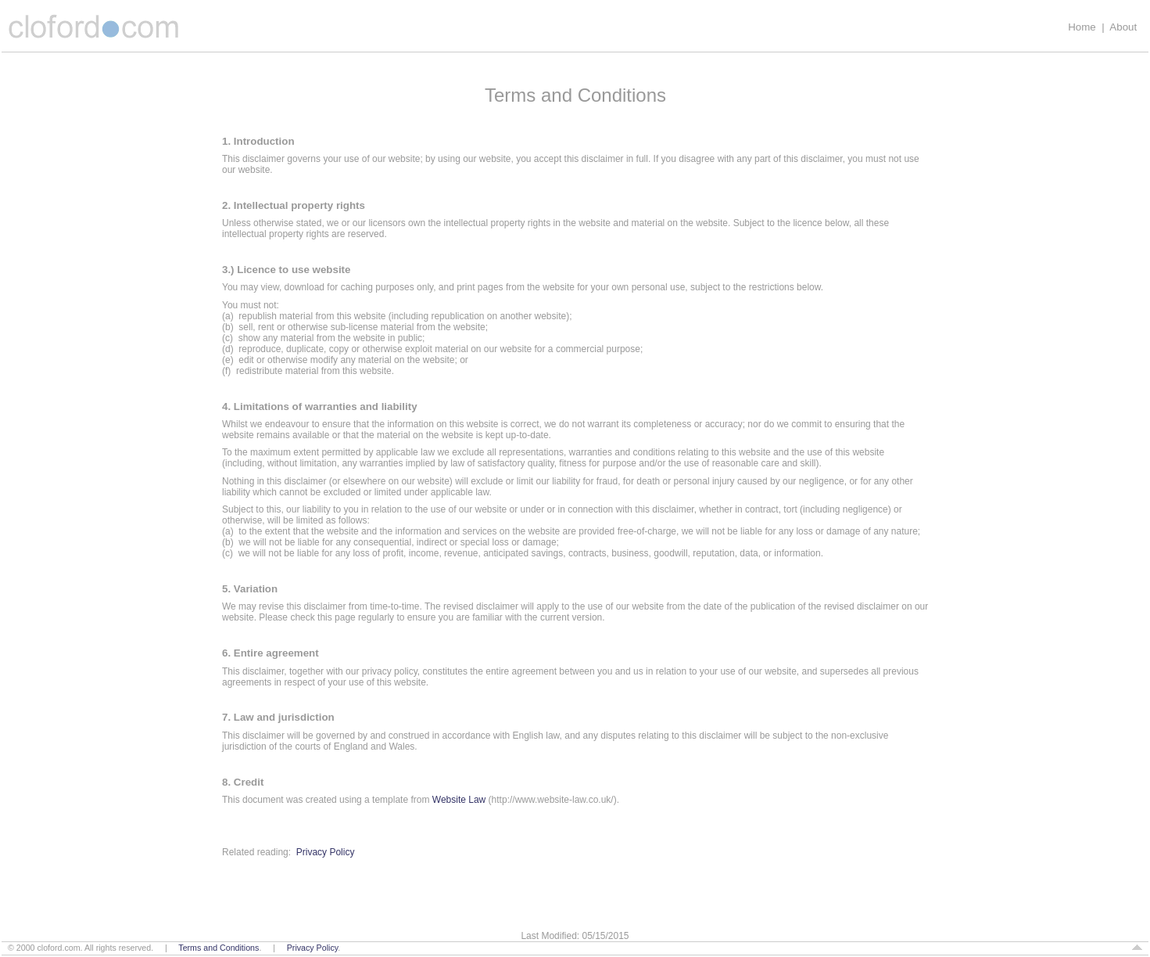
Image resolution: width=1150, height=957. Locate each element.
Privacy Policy (325, 852)
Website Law (458, 799)
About (1123, 27)
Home (1082, 27)
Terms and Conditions (218, 947)
